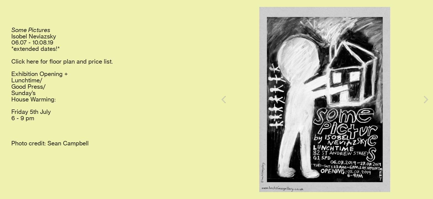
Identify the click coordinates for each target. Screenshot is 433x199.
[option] (324, 99)
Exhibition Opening (37, 73)
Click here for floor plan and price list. (62, 61)
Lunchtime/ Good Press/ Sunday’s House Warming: (33, 90)
